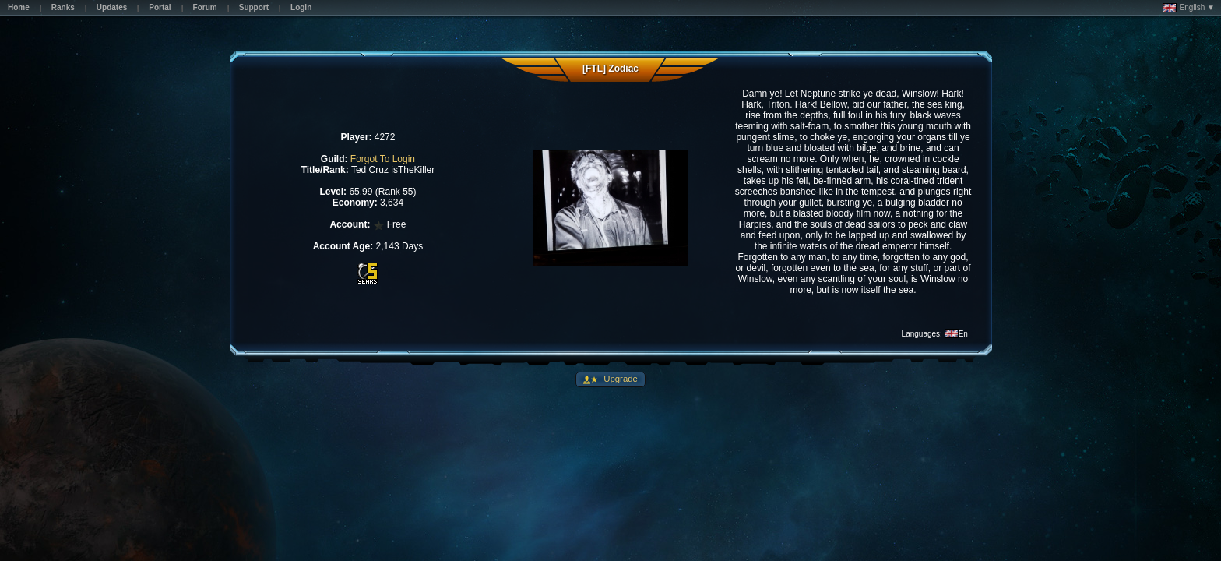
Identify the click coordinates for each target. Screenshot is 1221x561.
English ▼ (1189, 7)
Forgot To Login (382, 158)
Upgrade (619, 378)
